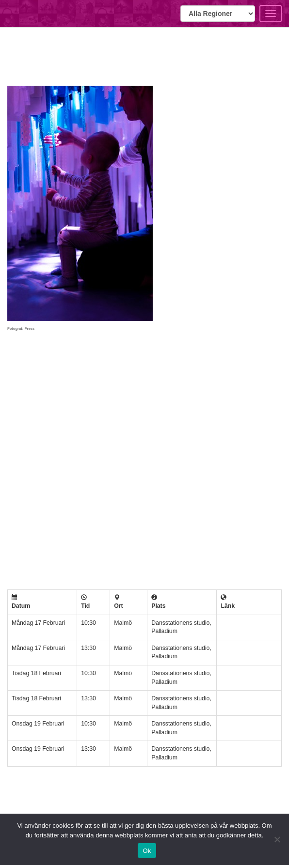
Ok (147, 850)
